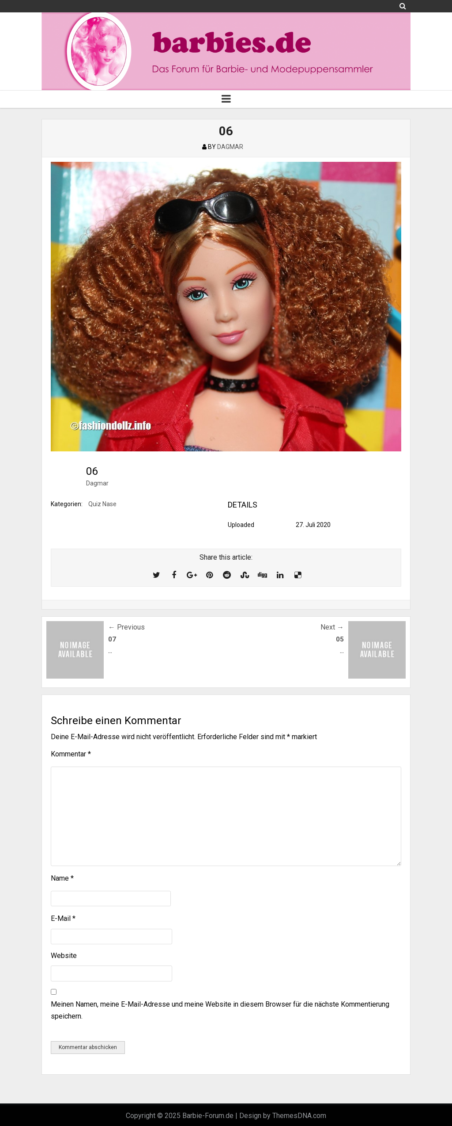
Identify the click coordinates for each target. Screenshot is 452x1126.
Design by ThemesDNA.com (282, 1115)
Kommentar (71, 754)
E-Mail (63, 918)
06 (226, 131)
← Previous (126, 627)
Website (64, 955)
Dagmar (97, 483)
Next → (332, 627)
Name (62, 878)
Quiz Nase (102, 504)
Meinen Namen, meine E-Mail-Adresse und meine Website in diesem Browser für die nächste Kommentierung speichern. (220, 1010)
